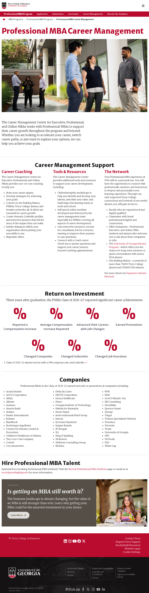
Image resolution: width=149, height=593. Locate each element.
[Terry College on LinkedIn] (61, 540)
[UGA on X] (88, 583)
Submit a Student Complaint (124, 566)
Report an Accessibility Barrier (126, 572)
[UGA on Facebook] (83, 583)
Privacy (95, 575)
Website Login (132, 548)
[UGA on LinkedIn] (103, 583)
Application (42, 14)
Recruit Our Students (117, 14)
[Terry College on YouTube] (74, 540)
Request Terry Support (128, 541)
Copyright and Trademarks (98, 570)
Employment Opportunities (102, 565)
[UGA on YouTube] (98, 583)
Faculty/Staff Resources (128, 545)
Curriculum (73, 14)
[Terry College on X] (87, 540)
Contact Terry (132, 538)
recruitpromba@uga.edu (15, 472)
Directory (71, 569)
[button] (18, 515)
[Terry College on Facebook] (81, 540)
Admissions (58, 14)
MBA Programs (16, 19)
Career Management (93, 14)
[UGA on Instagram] (93, 583)
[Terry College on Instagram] (68, 540)
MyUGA (70, 572)
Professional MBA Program (18, 14)
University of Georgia (30, 571)
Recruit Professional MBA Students (88, 469)
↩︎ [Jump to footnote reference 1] (86, 362)
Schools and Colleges (75, 565)
